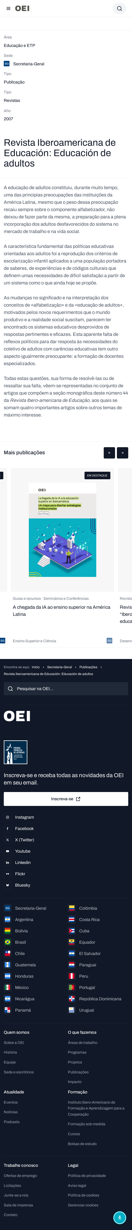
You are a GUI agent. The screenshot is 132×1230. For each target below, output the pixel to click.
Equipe (10, 1062)
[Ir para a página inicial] (22, 8)
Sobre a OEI (14, 1043)
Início (36, 667)
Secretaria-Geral (59, 667)
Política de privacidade (87, 1176)
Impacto (75, 1082)
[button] (109, 453)
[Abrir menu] (8, 8)
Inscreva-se (66, 799)
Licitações (12, 1186)
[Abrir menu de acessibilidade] (119, 1217)
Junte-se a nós (16, 1195)
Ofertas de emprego (20, 1176)
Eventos (11, 1102)
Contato (10, 1215)
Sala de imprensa (18, 1205)
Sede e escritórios (19, 1072)
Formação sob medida (86, 1124)
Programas (77, 1052)
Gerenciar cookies (83, 1205)
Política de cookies (83, 1195)
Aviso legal (77, 1186)
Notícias (11, 1112)
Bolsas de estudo (82, 1144)
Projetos (75, 1062)
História (10, 1052)
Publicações (88, 667)
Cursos (74, 1134)
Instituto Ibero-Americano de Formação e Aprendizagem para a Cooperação (96, 1108)
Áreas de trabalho (82, 1043)
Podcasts (12, 1122)
